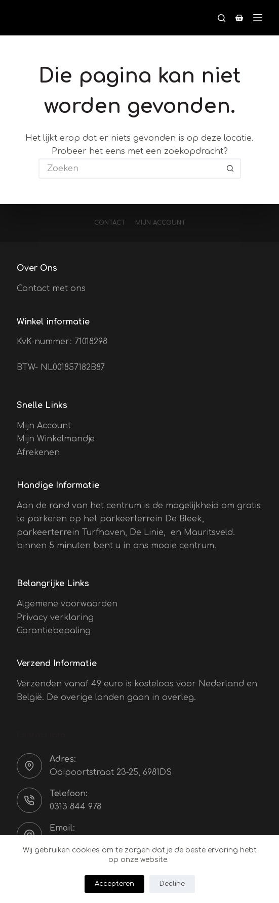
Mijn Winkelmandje (56, 438)
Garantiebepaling (54, 630)
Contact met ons (51, 288)
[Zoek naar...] (129, 168)
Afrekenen (38, 452)
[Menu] (257, 17)
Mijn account (160, 222)
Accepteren (114, 883)
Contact (109, 222)
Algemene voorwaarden (67, 603)
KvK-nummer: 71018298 (62, 341)
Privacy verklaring (55, 617)
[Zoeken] (221, 18)
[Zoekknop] (231, 168)
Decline (172, 883)
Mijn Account (44, 425)
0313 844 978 (75, 806)
